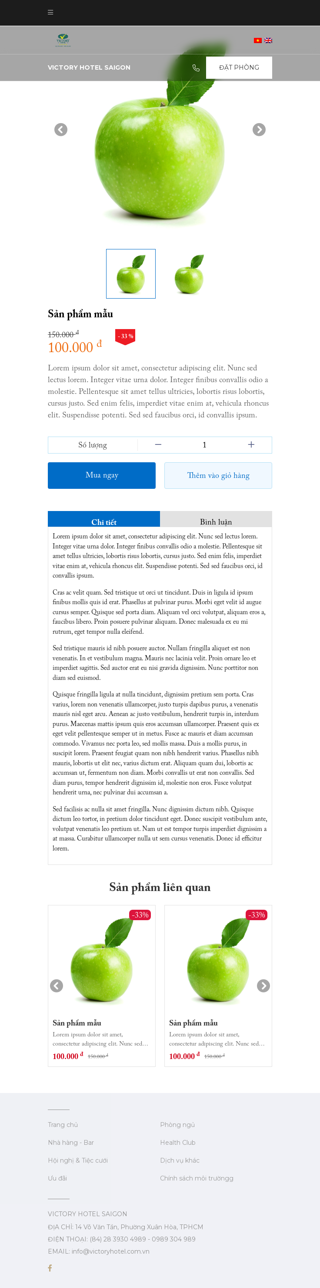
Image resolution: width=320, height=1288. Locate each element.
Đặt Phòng (239, 67)
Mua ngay (102, 475)
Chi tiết (104, 522)
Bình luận (216, 522)
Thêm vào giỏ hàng (218, 475)
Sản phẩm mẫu (77, 1022)
